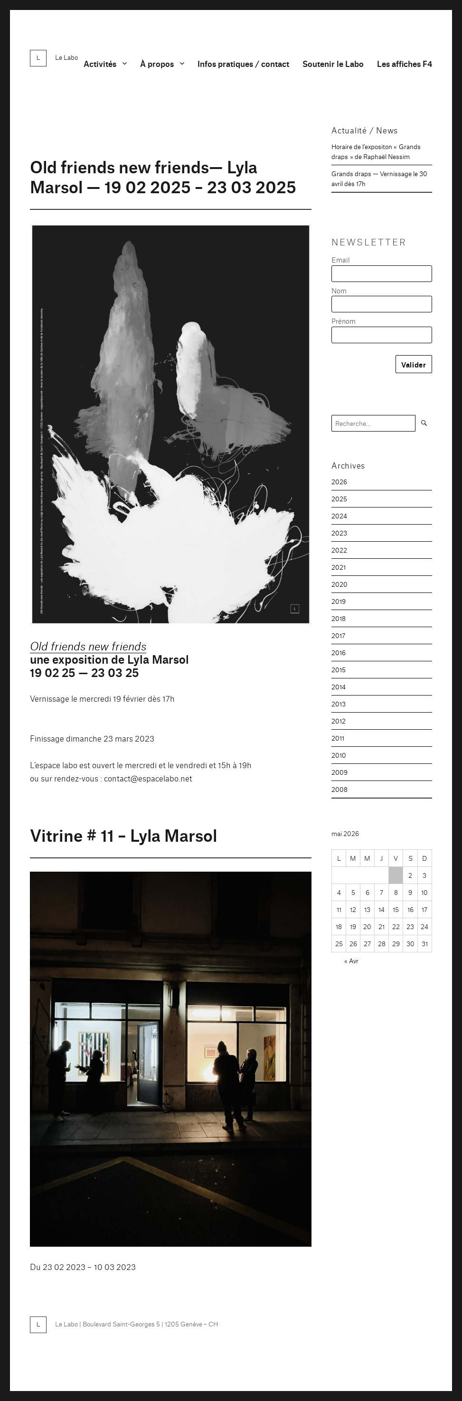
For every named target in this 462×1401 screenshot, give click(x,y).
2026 (339, 481)
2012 (338, 720)
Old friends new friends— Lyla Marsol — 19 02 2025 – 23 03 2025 (163, 176)
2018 (338, 618)
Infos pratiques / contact (243, 63)
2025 (339, 498)
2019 (338, 601)
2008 (339, 789)
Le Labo (66, 57)
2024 (339, 515)
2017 (338, 635)
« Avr (351, 960)
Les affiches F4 (404, 63)
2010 (338, 755)
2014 (338, 686)
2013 (338, 703)
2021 (338, 567)
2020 (339, 584)
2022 (339, 549)
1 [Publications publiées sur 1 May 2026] (396, 875)
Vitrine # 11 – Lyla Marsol (123, 834)
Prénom (343, 320)
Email (340, 259)
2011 (337, 737)
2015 (338, 669)
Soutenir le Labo (333, 63)
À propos (157, 63)
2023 (339, 532)
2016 (338, 652)
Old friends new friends (88, 645)
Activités (100, 63)
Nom (339, 290)
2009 (339, 772)
